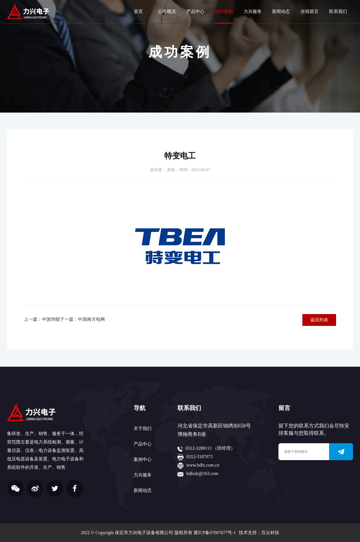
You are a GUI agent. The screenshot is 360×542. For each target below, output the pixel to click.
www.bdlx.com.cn (202, 465)
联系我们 (338, 11)
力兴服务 (253, 11)
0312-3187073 (199, 456)
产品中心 (195, 11)
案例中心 (143, 459)
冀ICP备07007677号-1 (215, 532)
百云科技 (270, 532)
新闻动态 (281, 11)
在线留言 (310, 11)
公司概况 (167, 11)
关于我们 (143, 428)
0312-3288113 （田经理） (210, 448)
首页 (138, 11)
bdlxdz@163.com (202, 473)
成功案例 (224, 11)
